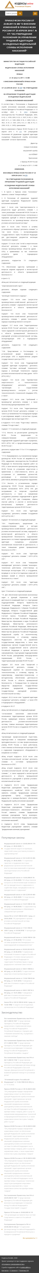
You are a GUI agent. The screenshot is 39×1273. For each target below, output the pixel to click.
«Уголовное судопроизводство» (13, 1264)
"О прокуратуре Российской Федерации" (20, 931)
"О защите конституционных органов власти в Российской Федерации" (19, 1005)
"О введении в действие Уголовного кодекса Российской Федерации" (19, 983)
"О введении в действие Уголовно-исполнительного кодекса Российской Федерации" (19, 995)
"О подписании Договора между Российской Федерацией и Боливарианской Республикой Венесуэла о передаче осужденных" (19, 1230)
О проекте (14, 1271)
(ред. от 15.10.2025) (19, 1082)
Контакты (5, 1271)
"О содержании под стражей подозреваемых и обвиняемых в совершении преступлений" (20, 908)
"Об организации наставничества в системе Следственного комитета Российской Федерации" (20, 1217)
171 (21, 88)
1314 (25, 112)
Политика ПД (24, 1271)
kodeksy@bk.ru (25, 1267)
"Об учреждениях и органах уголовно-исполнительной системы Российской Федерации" (19, 920)
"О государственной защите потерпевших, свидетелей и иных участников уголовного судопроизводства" (20, 849)
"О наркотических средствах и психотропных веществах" (19, 972)
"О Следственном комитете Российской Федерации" (20, 898)
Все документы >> (30, 1239)
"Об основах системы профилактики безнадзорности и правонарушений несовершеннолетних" (20, 942)
